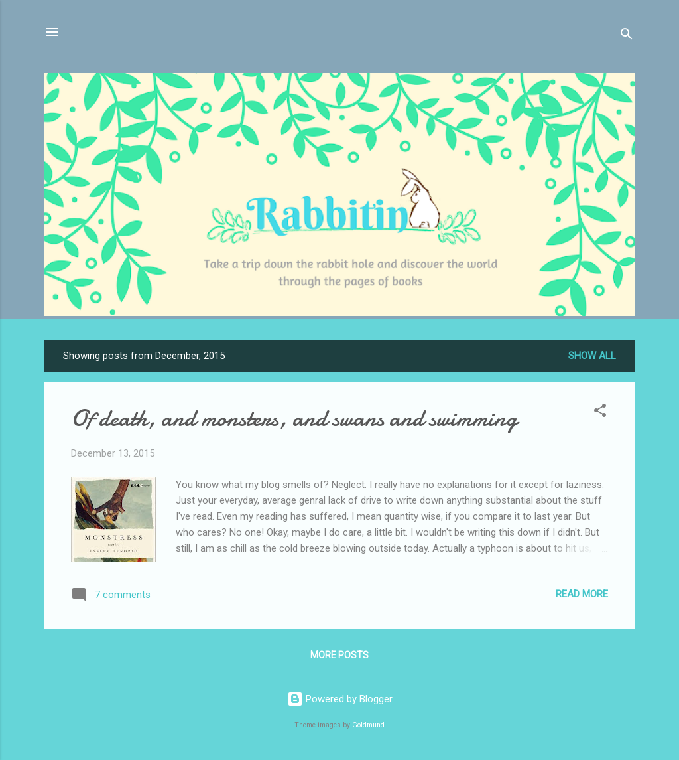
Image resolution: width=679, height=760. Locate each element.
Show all (592, 356)
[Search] (627, 36)
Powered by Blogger (340, 699)
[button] (600, 412)
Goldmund (368, 725)
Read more (582, 594)
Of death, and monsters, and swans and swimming (294, 418)
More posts (339, 655)
